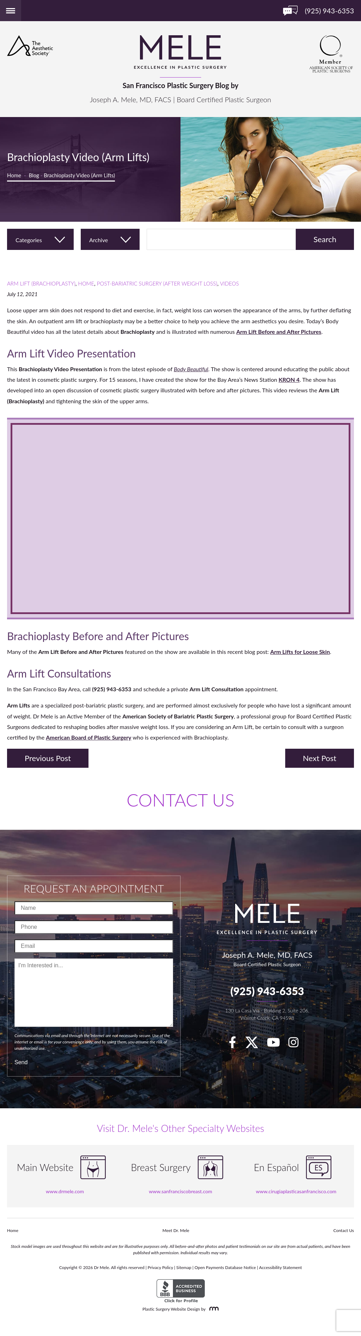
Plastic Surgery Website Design (171, 1309)
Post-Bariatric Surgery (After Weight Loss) (157, 283)
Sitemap (183, 1267)
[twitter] (255, 1044)
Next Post (319, 758)
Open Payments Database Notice (225, 1267)
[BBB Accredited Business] (181, 1291)
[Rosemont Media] (213, 1309)
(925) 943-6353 (267, 991)
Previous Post (48, 758)
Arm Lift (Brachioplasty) (41, 283)
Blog (34, 175)
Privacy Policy (160, 1267)
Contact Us (344, 1230)
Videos (229, 283)
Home (14, 175)
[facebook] (236, 1044)
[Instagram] (297, 1044)
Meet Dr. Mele (176, 1230)
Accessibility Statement (280, 1267)
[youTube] (277, 1044)
